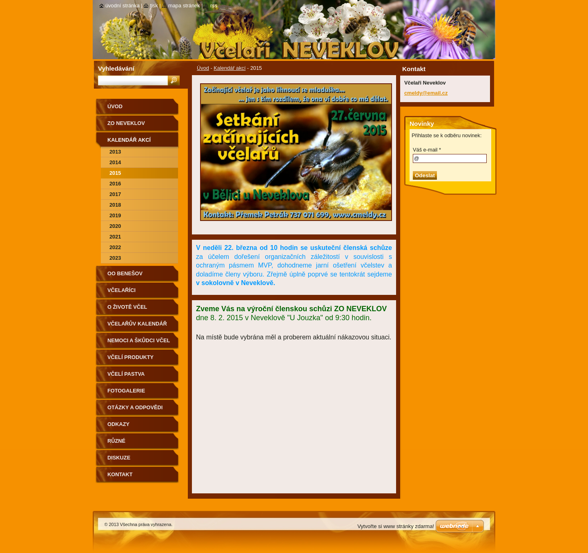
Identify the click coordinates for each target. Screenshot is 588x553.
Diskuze (118, 458)
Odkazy (118, 424)
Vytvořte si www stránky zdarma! (395, 526)
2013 (115, 152)
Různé (116, 441)
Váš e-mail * (427, 150)
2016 (115, 184)
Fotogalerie (126, 391)
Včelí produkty (130, 357)
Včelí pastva (126, 374)
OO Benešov (125, 273)
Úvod (203, 68)
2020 (115, 226)
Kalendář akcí (229, 68)
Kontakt (120, 474)
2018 (115, 205)
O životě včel (127, 307)
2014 (115, 162)
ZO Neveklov (126, 123)
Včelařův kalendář (137, 324)
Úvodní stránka (122, 5)
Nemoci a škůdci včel (138, 340)
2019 (115, 215)
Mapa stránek (184, 5)
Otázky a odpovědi (135, 407)
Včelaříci (121, 290)
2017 (115, 194)
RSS (213, 5)
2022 (115, 247)
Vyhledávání (116, 68)
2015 (115, 173)
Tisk (154, 5)
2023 (115, 258)
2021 (115, 237)
